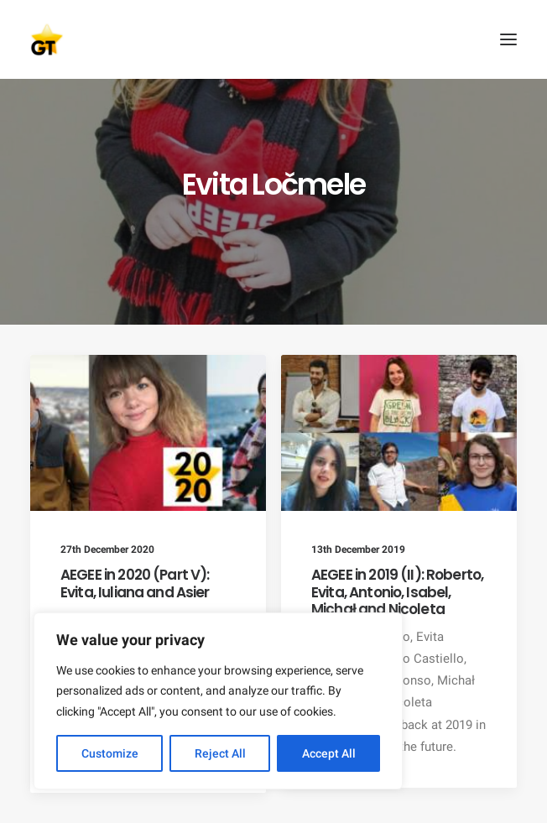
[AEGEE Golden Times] (273, 39)
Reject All (220, 753)
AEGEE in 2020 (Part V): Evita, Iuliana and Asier (135, 583)
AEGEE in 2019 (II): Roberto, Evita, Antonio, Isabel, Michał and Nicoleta (397, 592)
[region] (218, 701)
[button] (508, 39)
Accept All (329, 753)
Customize (109, 753)
